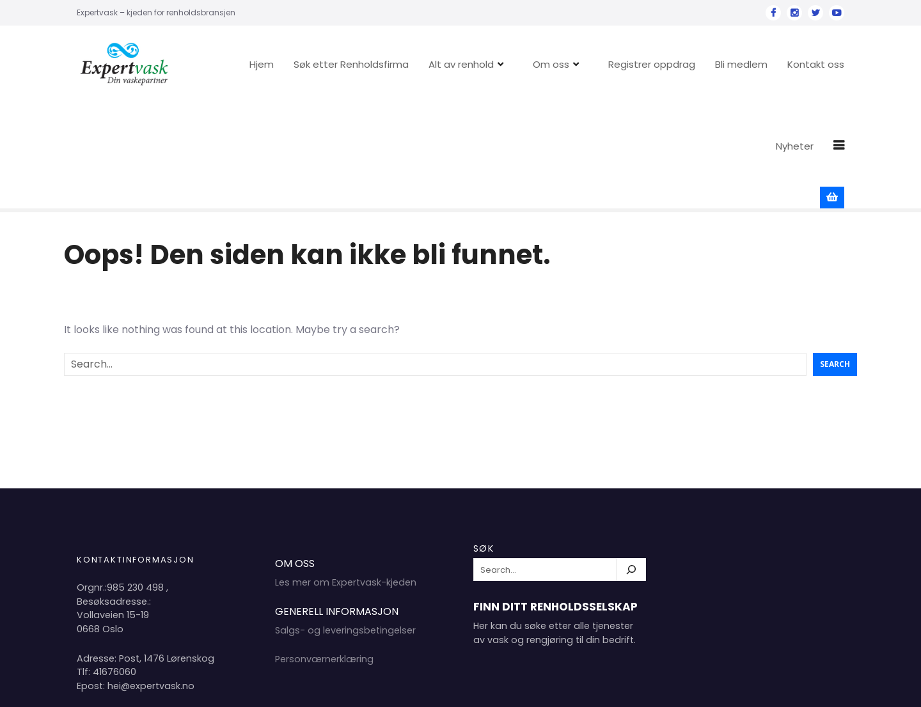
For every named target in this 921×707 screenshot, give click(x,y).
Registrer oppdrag (663, 64)
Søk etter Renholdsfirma (362, 64)
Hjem (273, 64)
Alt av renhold (472, 64)
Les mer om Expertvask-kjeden (345, 478)
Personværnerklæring (324, 554)
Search (835, 259)
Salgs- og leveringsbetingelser (345, 526)
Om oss (562, 64)
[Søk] (631, 465)
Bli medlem (753, 64)
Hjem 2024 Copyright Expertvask (700, 686)
